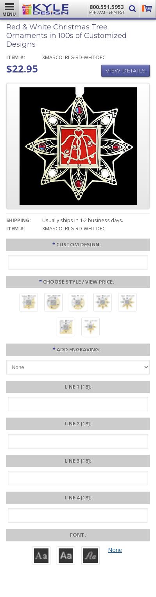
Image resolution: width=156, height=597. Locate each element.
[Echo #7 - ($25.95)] (66, 328)
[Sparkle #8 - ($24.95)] (78, 303)
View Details (125, 70)
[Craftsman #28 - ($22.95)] (29, 303)
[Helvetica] (66, 556)
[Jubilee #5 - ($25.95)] (102, 303)
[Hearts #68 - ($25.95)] (90, 328)
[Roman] (41, 556)
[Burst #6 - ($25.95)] (127, 303)
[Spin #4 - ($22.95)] (53, 303)
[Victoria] (90, 556)
